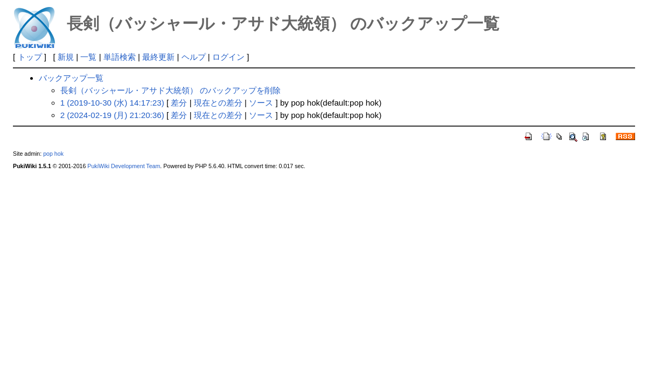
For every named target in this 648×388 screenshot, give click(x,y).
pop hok (53, 153)
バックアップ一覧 (71, 77)
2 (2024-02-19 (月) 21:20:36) (112, 115)
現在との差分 (218, 102)
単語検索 (119, 56)
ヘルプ (194, 56)
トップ (30, 56)
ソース (261, 102)
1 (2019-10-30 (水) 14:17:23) (112, 102)
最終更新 (158, 56)
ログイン (228, 56)
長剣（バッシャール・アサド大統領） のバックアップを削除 (170, 90)
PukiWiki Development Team (123, 166)
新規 (66, 56)
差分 (179, 102)
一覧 (88, 56)
